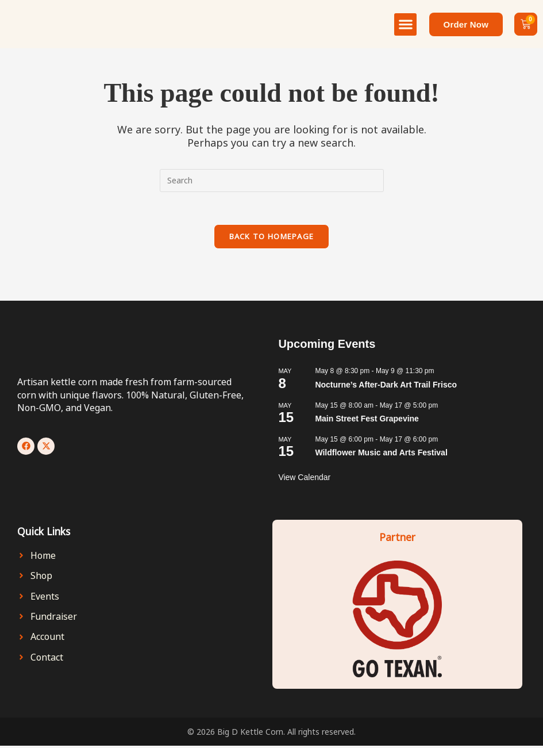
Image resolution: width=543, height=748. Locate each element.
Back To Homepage (271, 238)
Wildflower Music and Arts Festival (381, 454)
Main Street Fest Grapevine (367, 420)
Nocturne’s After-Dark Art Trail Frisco (386, 387)
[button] (405, 24)
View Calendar (304, 479)
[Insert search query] (272, 180)
